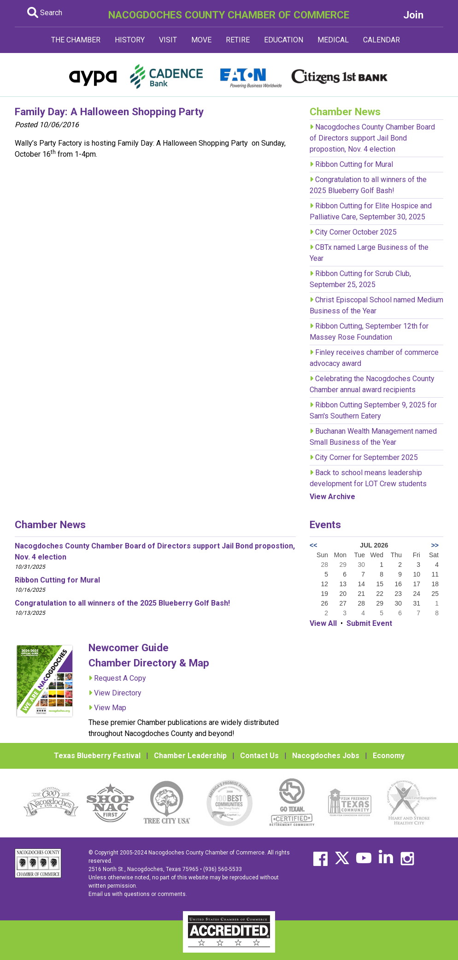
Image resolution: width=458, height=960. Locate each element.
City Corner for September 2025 (366, 457)
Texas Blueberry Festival (97, 755)
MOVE (201, 39)
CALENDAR (381, 39)
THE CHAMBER (75, 39)
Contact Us (259, 755)
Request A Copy (120, 678)
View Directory (117, 693)
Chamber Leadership (190, 755)
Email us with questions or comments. (137, 894)
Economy (389, 755)
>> (435, 545)
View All (323, 623)
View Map (110, 707)
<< (313, 545)
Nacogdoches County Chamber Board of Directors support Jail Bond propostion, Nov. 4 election (372, 138)
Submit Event (369, 623)
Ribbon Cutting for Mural (354, 164)
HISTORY (130, 39)
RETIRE (238, 39)
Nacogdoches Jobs (325, 755)
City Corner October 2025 (356, 232)
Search (44, 12)
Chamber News (50, 524)
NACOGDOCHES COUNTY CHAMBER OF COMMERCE (228, 15)
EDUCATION (283, 39)
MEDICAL (333, 39)
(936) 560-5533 (222, 869)
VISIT (168, 39)
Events (325, 524)
